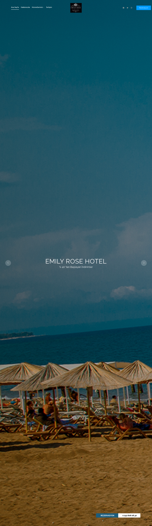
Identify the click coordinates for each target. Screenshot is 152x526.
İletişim (49, 7)
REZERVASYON (107, 515)
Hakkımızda (25, 7)
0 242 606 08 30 (129, 515)
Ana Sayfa (15, 7)
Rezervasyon (143, 8)
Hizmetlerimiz (38, 7)
